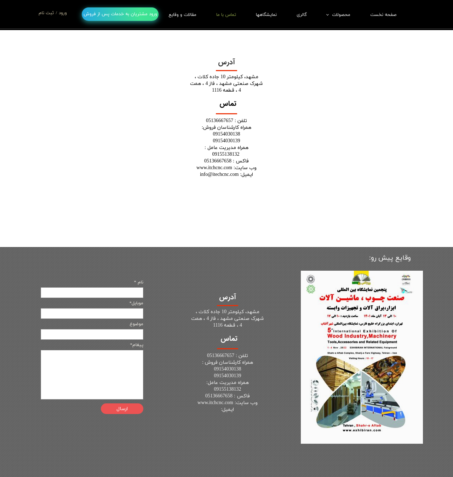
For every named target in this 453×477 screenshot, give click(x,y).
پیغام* (136, 345)
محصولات (341, 15)
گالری (302, 15)
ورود (63, 13)
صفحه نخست (383, 15)
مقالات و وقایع (182, 15)
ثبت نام (46, 13)
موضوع (136, 324)
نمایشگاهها (266, 15)
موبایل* (136, 303)
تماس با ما (226, 15)
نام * (138, 282)
